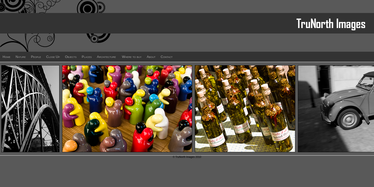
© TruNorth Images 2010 (187, 157)
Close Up (53, 57)
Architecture (106, 57)
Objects (71, 57)
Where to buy (132, 57)
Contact (167, 57)
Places (87, 57)
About (151, 57)
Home (6, 57)
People (36, 57)
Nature (21, 57)
